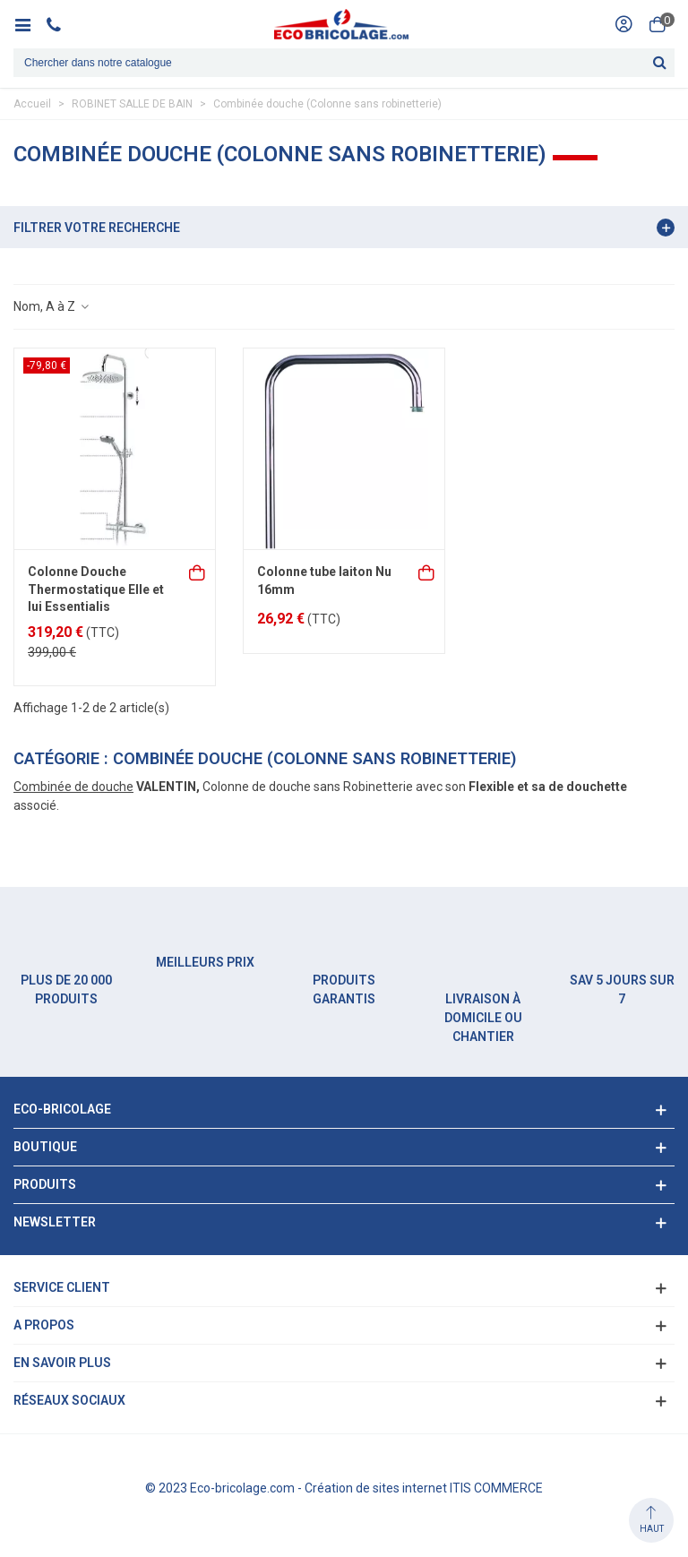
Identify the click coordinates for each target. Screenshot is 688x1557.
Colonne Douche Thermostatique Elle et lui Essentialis (96, 589)
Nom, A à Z (51, 306)
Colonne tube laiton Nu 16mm (324, 580)
